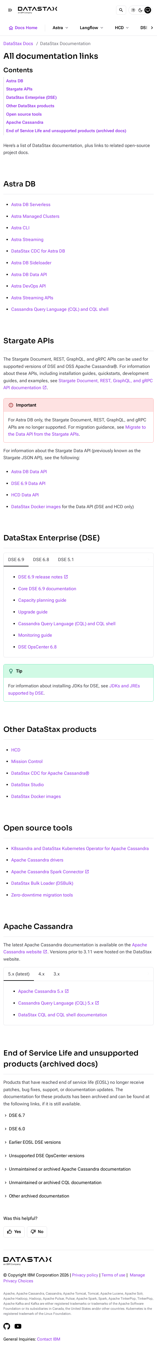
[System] (147, 10)
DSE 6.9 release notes (40, 577)
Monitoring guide (35, 635)
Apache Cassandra (24, 122)
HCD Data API (25, 495)
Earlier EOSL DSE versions (35, 1142)
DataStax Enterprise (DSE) (31, 97)
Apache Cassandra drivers (37, 860)
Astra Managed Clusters (35, 216)
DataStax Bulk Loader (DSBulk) (42, 883)
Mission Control (27, 761)
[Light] (133, 10)
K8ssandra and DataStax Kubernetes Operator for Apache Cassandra (80, 848)
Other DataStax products (30, 106)
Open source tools (24, 114)
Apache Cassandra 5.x (40, 991)
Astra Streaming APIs (32, 297)
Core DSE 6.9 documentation (47, 588)
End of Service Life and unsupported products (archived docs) (66, 131)
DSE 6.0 (17, 1128)
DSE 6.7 (17, 1115)
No (37, 1231)
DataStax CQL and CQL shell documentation (62, 1014)
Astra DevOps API (28, 286)
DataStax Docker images (36, 506)
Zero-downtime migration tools (42, 895)
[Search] (121, 10)
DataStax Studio (27, 784)
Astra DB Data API (29, 274)
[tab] (16, 559)
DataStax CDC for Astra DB (38, 251)
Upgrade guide (33, 612)
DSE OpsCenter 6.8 (37, 647)
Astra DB (14, 81)
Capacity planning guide (42, 600)
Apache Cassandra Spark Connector (47, 871)
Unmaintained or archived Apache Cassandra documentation (70, 1169)
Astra (61, 27)
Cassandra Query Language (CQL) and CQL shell (59, 309)
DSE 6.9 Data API (28, 483)
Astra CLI (20, 227)
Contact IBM (48, 1339)
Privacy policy (85, 1275)
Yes (14, 1231)
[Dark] (140, 10)
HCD (122, 27)
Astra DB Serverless (30, 204)
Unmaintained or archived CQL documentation (55, 1182)
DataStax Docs (18, 43)
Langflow (92, 27)
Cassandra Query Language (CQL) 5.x (56, 1003)
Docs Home (22, 28)
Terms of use (113, 1275)
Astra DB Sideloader (31, 262)
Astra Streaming (27, 239)
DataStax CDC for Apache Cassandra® (50, 773)
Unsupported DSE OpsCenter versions (46, 1155)
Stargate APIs (19, 89)
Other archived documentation (39, 1196)
